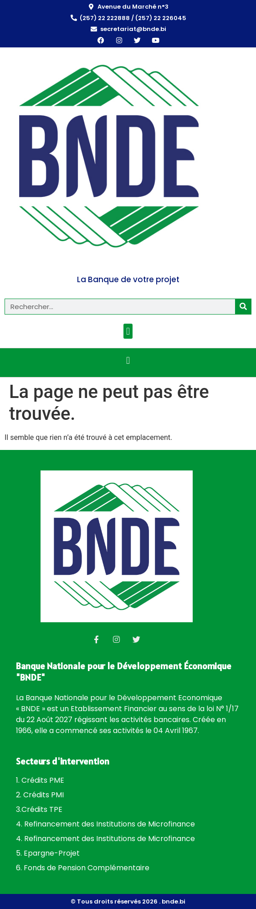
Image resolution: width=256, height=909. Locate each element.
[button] (127, 331)
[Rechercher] (243, 306)
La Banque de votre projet (128, 279)
